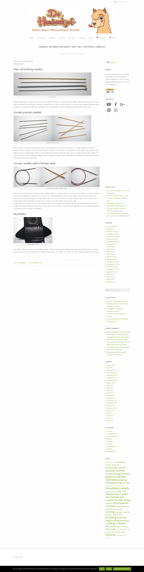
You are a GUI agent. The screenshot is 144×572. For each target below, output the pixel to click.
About (91, 38)
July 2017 (109, 274)
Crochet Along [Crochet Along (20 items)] (112, 473)
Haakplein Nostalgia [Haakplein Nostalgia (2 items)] (111, 491)
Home (31, 38)
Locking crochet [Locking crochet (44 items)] (115, 523)
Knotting (72, 38)
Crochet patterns (112, 434)
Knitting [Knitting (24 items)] (109, 511)
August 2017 (111, 272)
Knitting (51, 38)
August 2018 (111, 244)
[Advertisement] (117, 150)
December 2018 (112, 234)
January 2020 (111, 226)
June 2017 (110, 277)
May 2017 (110, 279)
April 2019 (110, 229)
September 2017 (112, 269)
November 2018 (112, 236)
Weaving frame (111, 451)
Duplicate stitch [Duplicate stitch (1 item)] (109, 485)
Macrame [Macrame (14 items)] (110, 526)
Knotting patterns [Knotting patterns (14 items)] (120, 520)
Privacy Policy (18, 557)
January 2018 (111, 259)
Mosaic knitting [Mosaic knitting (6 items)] (121, 526)
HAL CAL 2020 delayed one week (117, 191)
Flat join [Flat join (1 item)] (122, 485)
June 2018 (110, 249)
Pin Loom (110, 444)
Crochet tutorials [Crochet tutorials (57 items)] (115, 478)
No (109, 568)
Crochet (61, 38)
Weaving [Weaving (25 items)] (110, 534)
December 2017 (112, 262)
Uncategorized (111, 446)
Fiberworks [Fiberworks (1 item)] (116, 485)
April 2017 (110, 282)
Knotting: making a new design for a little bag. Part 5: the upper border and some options (118, 334)
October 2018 (111, 239)
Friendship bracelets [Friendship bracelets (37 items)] (117, 488)
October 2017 (111, 267)
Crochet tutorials (112, 436)
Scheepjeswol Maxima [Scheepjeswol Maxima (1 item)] (121, 529)
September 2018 (112, 242)
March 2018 (110, 257)
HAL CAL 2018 (41, 38)
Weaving (81, 38)
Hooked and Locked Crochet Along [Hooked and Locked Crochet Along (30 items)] (117, 498)
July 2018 (109, 247)
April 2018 (110, 254)
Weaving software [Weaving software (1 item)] (119, 535)
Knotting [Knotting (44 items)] (110, 517)
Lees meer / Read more (122, 568)
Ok (102, 568)
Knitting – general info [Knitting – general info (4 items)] (113, 515)
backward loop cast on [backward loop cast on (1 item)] (111, 462)
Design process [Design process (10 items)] (123, 483)
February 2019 (111, 231)
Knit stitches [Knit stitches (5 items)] (118, 509)
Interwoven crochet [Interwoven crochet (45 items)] (116, 504)
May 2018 (110, 252)
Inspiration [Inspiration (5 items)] (109, 503)
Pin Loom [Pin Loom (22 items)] (110, 529)
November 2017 (112, 264)
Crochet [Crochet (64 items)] (120, 470)
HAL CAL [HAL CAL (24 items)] (121, 491)
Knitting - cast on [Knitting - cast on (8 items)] (122, 512)
